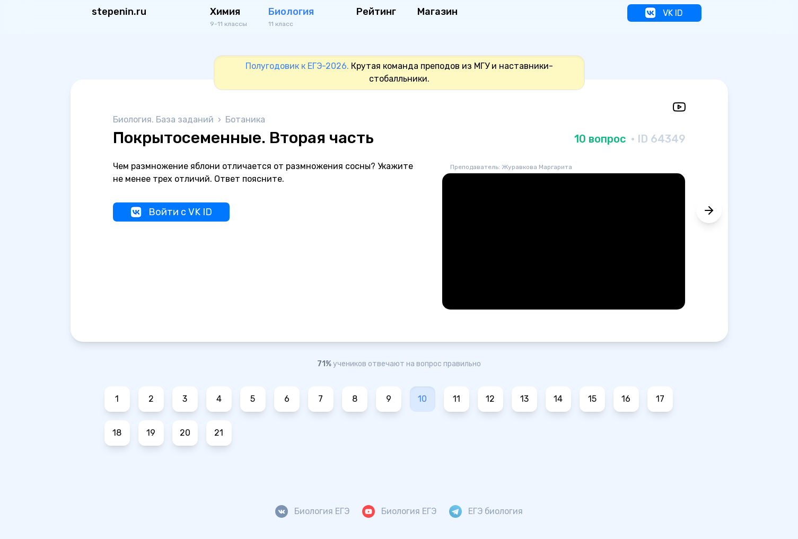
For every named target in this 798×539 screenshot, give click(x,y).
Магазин (437, 11)
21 (218, 433)
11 (456, 399)
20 (185, 433)
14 (558, 399)
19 (150, 433)
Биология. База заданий (164, 119)
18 (116, 433)
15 (592, 399)
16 (625, 399)
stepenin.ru (119, 11)
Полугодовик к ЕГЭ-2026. (297, 66)
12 (490, 399)
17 (660, 399)
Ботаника (245, 119)
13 (524, 399)
